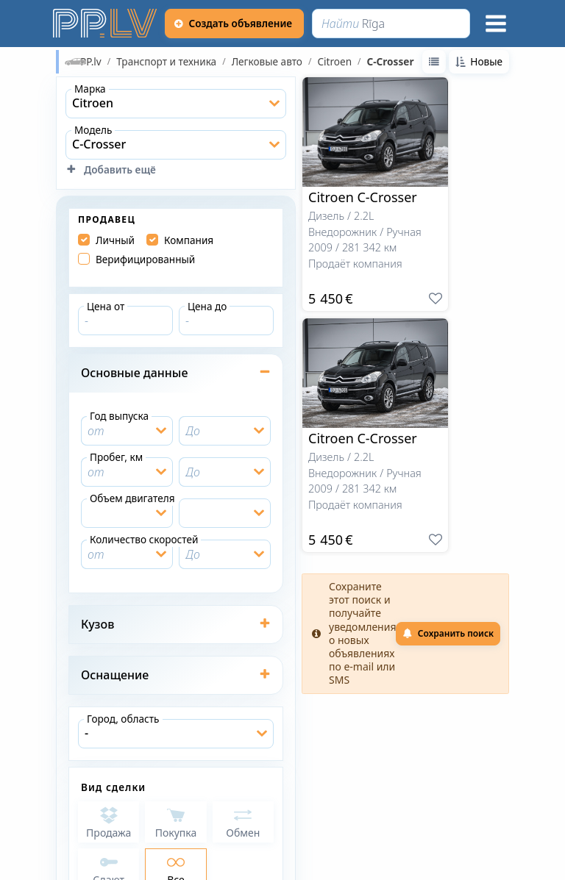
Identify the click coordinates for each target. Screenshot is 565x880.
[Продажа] (108, 822)
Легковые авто (267, 62)
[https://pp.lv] (106, 23)
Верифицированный (145, 259)
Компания (188, 240)
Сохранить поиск (448, 633)
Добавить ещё (111, 170)
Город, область (123, 719)
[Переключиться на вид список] (434, 62)
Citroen (334, 62)
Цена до (207, 306)
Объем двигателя (132, 498)
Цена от (105, 306)
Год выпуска (119, 416)
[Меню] (496, 23)
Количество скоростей (144, 539)
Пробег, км (116, 457)
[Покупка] (175, 822)
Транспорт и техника (166, 62)
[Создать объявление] (235, 23)
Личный (115, 240)
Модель (93, 130)
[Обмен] (243, 822)
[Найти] (391, 23)
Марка (90, 89)
